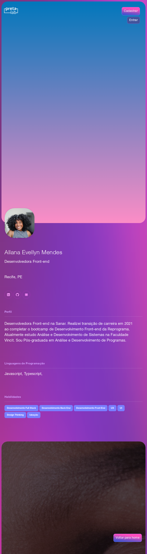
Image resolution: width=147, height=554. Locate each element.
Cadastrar (131, 11)
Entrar (133, 20)
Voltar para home (128, 538)
